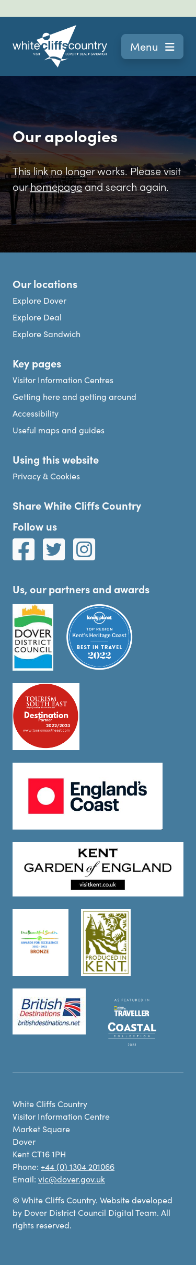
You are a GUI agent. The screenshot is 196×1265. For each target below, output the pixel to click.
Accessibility (36, 413)
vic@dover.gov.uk (71, 1179)
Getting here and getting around (74, 396)
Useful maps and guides (59, 429)
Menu (152, 46)
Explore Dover (39, 300)
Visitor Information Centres (63, 379)
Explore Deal (37, 317)
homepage (56, 186)
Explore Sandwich (46, 333)
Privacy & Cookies (46, 475)
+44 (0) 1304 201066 (77, 1166)
